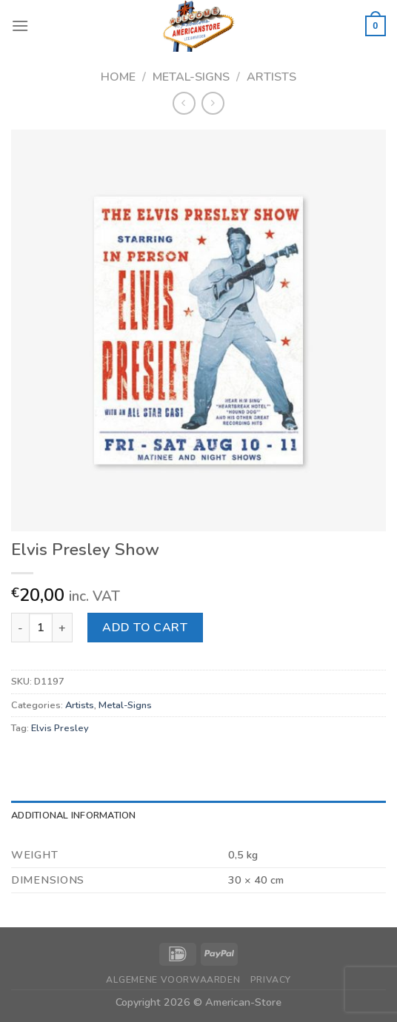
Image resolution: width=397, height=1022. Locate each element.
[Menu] (20, 25)
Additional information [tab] (73, 815)
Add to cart (144, 627)
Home (118, 77)
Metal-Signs (191, 77)
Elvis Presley (60, 728)
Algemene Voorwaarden (173, 980)
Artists (271, 77)
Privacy (270, 980)
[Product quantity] (41, 627)
